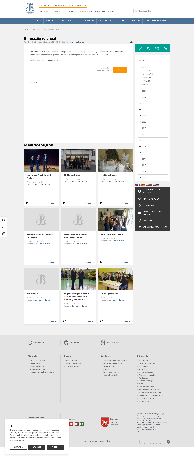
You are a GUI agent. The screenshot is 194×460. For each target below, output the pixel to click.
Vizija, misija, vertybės (37, 360)
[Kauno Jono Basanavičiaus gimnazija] (30, 8)
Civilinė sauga (144, 401)
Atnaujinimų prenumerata (152, 227)
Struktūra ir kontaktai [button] (155, 21)
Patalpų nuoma (71, 360)
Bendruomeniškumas (51, 30)
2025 (144, 91)
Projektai (106, 369)
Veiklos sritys (45, 12)
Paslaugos (60, 12)
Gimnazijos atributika (37, 369)
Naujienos (37, 30)
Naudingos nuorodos (146, 360)
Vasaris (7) (147, 81)
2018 (144, 134)
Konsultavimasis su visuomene (150, 392)
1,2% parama (143, 366)
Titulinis (27, 30)
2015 (144, 153)
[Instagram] (77, 424)
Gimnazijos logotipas (146, 372)
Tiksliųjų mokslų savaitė (112, 234)
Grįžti (36, 82)
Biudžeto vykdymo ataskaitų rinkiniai (115, 360)
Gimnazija (72, 12)
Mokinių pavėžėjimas (73, 363)
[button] (153, 5)
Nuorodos (142, 384)
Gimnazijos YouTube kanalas (149, 213)
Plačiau (51, 203)
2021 (144, 116)
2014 (144, 159)
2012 (144, 171)
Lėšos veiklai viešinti (110, 375)
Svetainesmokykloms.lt (153, 443)
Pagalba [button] (136, 21)
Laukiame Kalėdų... (109, 175)
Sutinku (55, 447)
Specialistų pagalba (73, 366)
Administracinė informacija (92, 12)
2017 (144, 140)
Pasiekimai (145, 220)
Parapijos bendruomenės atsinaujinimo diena (75, 236)
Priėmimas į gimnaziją (147, 375)
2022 (144, 110)
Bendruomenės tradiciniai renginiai (42, 372)
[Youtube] (71, 424)
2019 (144, 128)
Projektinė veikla (148, 199)
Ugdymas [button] (37, 21)
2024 (144, 97)
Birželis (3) (147, 67)
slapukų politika (18, 440)
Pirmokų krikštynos (110, 293)
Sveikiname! (32, 293)
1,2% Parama (146, 205)
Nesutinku (37, 447)
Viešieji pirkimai (108, 366)
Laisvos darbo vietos (146, 387)
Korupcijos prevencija (147, 398)
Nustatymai (18, 447)
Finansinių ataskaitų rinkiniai (112, 363)
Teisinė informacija (145, 369)
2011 (144, 178)
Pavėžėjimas (72, 342)
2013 (144, 165)
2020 (144, 122)
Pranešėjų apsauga (146, 381)
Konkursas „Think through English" (39, 176)
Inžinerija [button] (50, 21)
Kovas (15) (147, 78)
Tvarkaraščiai (36, 342)
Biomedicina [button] (88, 21)
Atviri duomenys (145, 378)
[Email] (82, 424)
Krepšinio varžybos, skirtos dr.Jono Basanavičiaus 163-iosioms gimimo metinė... (76, 296)
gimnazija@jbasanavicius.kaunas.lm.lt (154, 422)
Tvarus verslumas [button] (69, 21)
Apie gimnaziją (35, 363)
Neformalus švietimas (147, 363)
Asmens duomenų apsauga (149, 389)
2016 (144, 147)
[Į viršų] (168, 442)
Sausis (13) (147, 84)
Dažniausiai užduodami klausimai (151, 191)
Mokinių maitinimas (111, 342)
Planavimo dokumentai (111, 372)
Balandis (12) (148, 74)
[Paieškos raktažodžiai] (151, 11)
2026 (144, 60)
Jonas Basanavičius (37, 366)
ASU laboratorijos (72, 175)
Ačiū (120, 70)
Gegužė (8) (147, 71)
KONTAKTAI (112, 12)
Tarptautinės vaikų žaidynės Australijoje (40, 236)
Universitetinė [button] (105, 21)
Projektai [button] (122, 21)
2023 (144, 103)
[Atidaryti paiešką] (167, 11)
